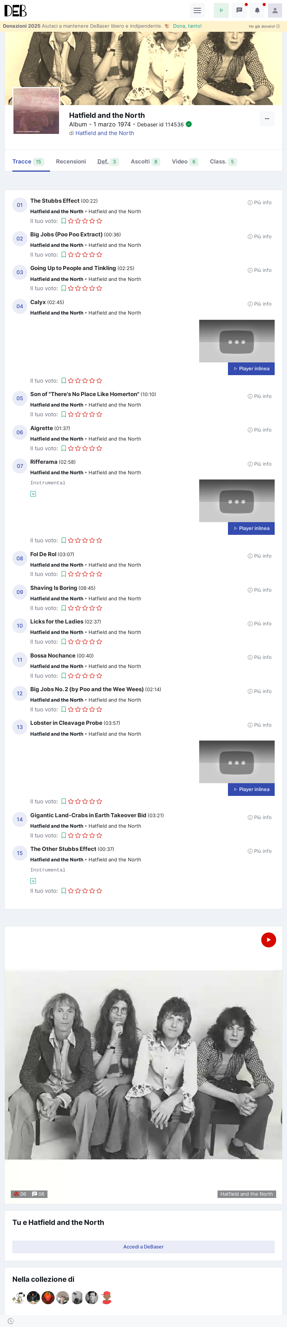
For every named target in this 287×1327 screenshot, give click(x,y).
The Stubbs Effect (55, 200)
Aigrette (41, 428)
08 (19, 558)
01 (20, 205)
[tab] (108, 162)
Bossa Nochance (52, 655)
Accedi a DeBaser (143, 1247)
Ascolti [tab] (146, 162)
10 (20, 626)
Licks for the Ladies (56, 621)
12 (20, 693)
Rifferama (44, 461)
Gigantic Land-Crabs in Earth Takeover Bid (88, 815)
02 (19, 239)
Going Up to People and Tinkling (73, 268)
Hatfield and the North (104, 133)
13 (20, 727)
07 (20, 466)
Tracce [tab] (28, 162)
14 (20, 819)
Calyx (38, 302)
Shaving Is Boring (53, 587)
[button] (221, 10)
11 (19, 660)
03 (19, 272)
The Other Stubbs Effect (63, 848)
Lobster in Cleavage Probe (66, 722)
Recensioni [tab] (71, 161)
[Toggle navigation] (197, 10)
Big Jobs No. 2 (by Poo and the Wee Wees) (87, 689)
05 (19, 398)
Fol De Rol (43, 554)
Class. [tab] (223, 162)
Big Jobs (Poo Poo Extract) (66, 234)
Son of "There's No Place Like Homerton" (84, 394)
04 (19, 306)
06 (19, 432)
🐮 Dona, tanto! (183, 26)
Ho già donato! (264, 26)
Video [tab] (185, 162)
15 (20, 853)
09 (19, 592)
